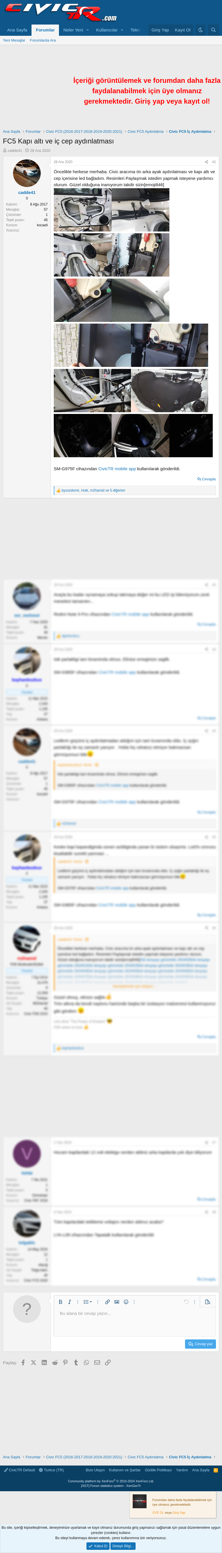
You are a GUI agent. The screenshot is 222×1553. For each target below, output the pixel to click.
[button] (88, 30)
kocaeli (42, 225)
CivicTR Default (19, 1470)
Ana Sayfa (17, 29)
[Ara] (213, 30)
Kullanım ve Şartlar (125, 1470)
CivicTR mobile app (117, 468)
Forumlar (45, 29)
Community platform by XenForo (111, 1481)
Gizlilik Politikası (158, 1470)
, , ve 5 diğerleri (93, 490)
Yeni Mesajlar (14, 40)
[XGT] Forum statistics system (111, 1485)
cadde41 (15, 150)
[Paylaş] (206, 161)
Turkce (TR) (51, 1470)
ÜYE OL (158, 1512)
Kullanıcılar (107, 29)
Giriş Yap (178, 1512)
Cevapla (209, 479)
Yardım (182, 1470)
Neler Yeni (73, 29)
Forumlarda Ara (43, 40)
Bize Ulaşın (95, 1470)
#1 (214, 162)
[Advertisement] (111, 538)
